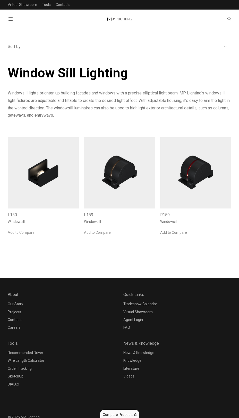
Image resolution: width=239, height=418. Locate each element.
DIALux (13, 384)
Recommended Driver (25, 353)
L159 (88, 214)
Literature (131, 368)
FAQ (126, 327)
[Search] (231, 18)
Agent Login (133, 320)
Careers (14, 327)
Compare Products (119, 415)
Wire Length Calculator (26, 360)
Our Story (15, 304)
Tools (46, 4)
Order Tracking (20, 368)
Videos (128, 376)
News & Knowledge (138, 353)
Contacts (63, 4)
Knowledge (132, 360)
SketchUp (15, 376)
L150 (12, 214)
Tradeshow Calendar (140, 304)
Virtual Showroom (22, 4)
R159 (165, 214)
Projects (14, 312)
